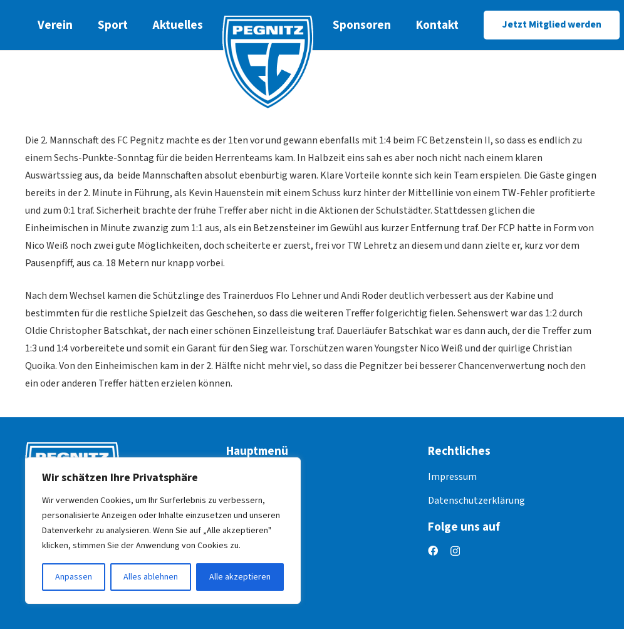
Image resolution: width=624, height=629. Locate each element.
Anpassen (73, 577)
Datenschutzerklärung (476, 500)
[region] (163, 530)
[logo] (267, 63)
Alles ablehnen (150, 577)
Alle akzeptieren (240, 577)
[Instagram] (455, 551)
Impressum (452, 477)
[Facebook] (433, 551)
